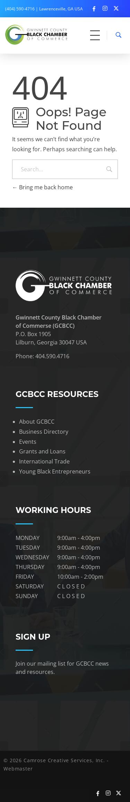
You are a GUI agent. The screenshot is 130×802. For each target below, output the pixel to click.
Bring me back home (42, 187)
